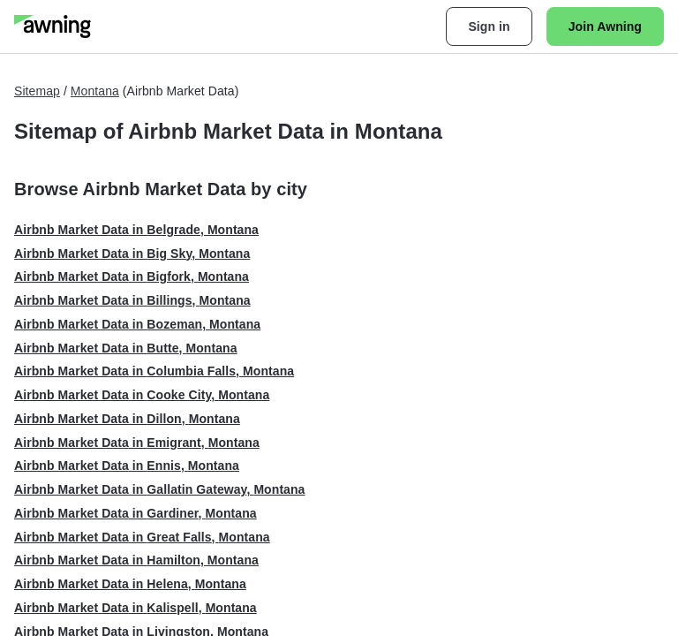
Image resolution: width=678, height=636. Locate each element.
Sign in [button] (488, 26)
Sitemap (37, 91)
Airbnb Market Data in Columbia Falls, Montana (154, 371)
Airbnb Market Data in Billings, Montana (132, 300)
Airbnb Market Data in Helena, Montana (130, 584)
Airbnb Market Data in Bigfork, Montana (131, 276)
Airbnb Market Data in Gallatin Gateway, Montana (159, 489)
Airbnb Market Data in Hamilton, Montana (136, 560)
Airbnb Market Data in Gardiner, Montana (135, 513)
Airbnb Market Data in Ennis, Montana (126, 465)
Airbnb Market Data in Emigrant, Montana (137, 442)
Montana (95, 91)
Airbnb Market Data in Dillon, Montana (127, 419)
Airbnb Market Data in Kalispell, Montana (135, 608)
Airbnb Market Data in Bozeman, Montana (137, 324)
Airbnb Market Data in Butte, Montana (125, 348)
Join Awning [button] (605, 26)
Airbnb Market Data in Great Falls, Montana (142, 537)
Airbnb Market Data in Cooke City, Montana (141, 395)
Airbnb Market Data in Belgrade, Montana (136, 230)
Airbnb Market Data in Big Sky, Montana (132, 253)
